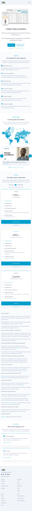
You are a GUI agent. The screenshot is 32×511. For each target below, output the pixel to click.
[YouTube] (9, 474)
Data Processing (20, 500)
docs (23, 384)
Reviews (3, 488)
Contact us (16, 303)
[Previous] (1, 156)
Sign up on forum (7, 442)
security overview (9, 402)
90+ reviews (23, 370)
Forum (18, 483)
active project (8, 200)
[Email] (1, 474)
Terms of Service (21, 496)
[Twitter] (3, 474)
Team (2, 496)
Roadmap (19, 486)
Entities (17, 347)
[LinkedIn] (7, 474)
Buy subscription (16, 221)
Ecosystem (3, 502)
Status (18, 490)
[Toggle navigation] (29, 2)
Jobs (2, 505)
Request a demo (4, 376)
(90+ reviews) (20, 48)
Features (3, 481)
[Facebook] (5, 474)
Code (18, 488)
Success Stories (4, 486)
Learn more (5, 163)
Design (2, 498)
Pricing (2, 483)
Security (3, 500)
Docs (18, 481)
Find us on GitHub (7, 457)
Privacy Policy (20, 498)
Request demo (20, 45)
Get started (11, 45)
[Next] (30, 156)
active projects (10, 282)
